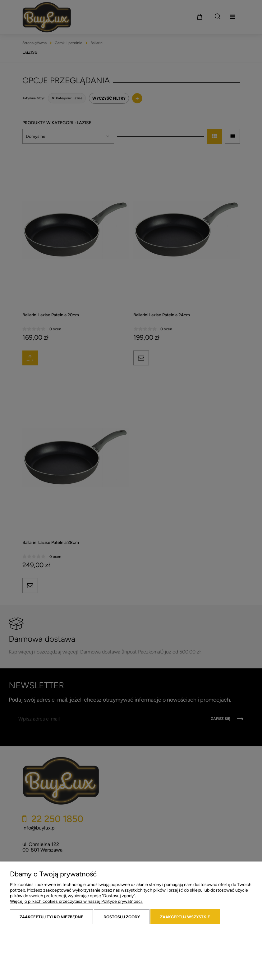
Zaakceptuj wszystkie (185, 917)
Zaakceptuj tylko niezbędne (51, 917)
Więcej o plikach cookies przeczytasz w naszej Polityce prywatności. (76, 901)
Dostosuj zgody (121, 917)
